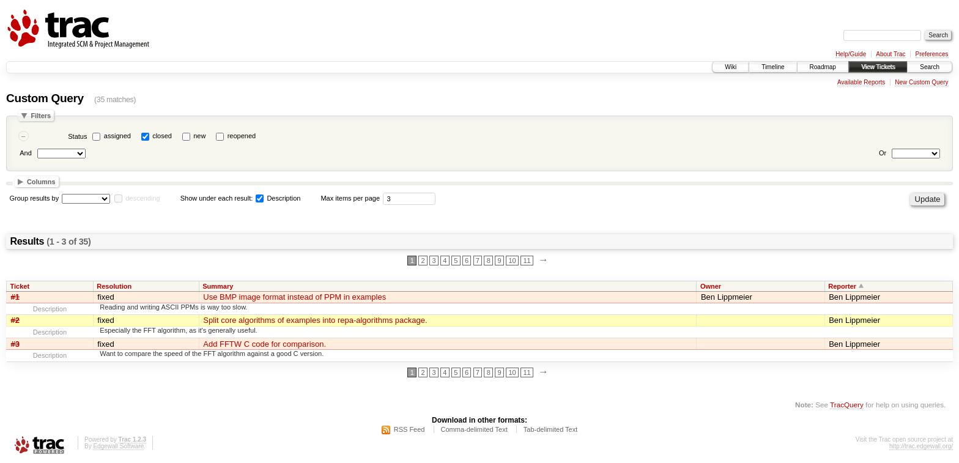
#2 (15, 320)
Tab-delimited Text (550, 429)
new (199, 135)
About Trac (890, 54)
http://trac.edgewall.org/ (921, 446)
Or (882, 153)
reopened (242, 135)
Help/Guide (850, 54)
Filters (41, 115)
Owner (710, 286)
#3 (15, 344)
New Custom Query (921, 82)
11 (526, 260)
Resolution (114, 286)
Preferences (932, 54)
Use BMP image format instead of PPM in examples (294, 297)
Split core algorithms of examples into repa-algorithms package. (315, 320)
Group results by (34, 198)
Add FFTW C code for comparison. (264, 344)
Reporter (842, 286)
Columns (41, 181)
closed (162, 135)
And (26, 153)
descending (142, 198)
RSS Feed (409, 429)
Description (278, 198)
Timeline (772, 67)
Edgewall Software (118, 446)
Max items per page (350, 198)
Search (929, 67)
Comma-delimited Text (474, 429)
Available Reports (861, 82)
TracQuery (847, 405)
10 (512, 260)
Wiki (730, 67)
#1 (15, 297)
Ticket (20, 286)
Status (77, 136)
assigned (117, 135)
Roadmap (823, 67)
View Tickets (878, 67)
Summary (217, 286)
